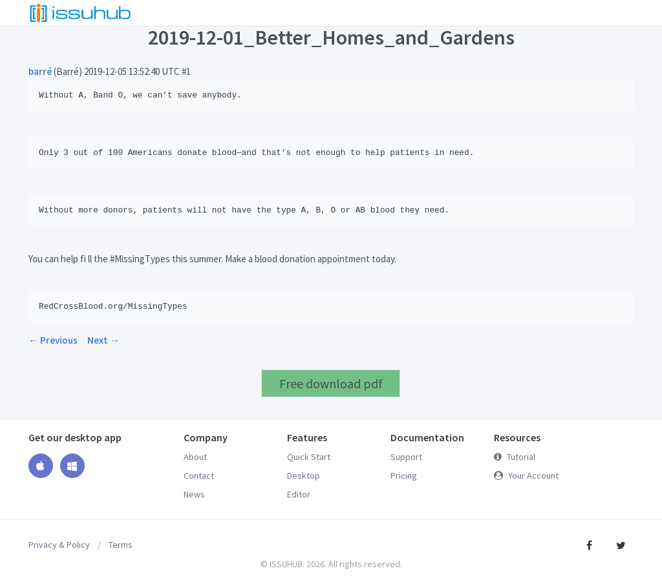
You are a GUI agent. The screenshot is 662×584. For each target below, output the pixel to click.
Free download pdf (331, 383)
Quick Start (308, 457)
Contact (199, 475)
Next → (103, 340)
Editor (298, 494)
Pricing (403, 475)
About (195, 457)
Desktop (303, 475)
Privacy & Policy (59, 544)
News (194, 494)
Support (406, 457)
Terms (121, 544)
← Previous (53, 340)
